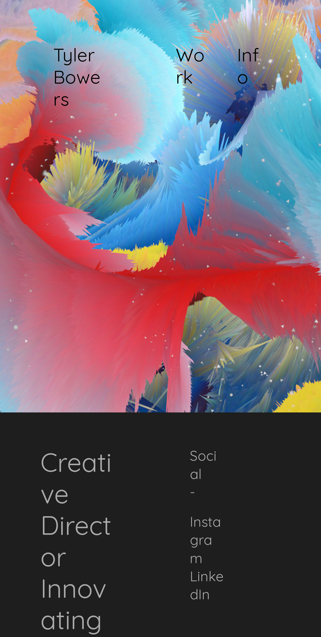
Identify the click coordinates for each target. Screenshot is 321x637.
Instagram (205, 540)
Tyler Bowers (77, 76)
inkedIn (207, 585)
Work (190, 65)
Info (248, 65)
